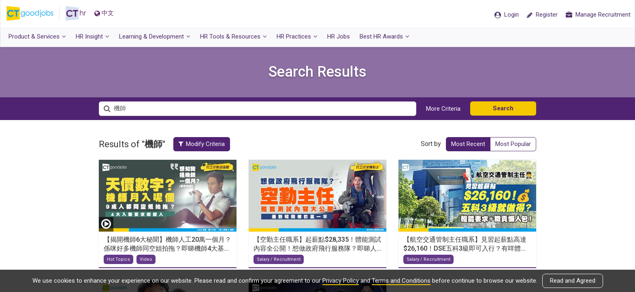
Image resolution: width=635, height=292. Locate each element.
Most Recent (468, 144)
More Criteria (443, 108)
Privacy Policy (340, 280)
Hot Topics (118, 259)
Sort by (431, 144)
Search (503, 108)
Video (146, 259)
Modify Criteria (202, 144)
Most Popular (513, 144)
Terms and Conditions (401, 280)
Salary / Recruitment (278, 259)
